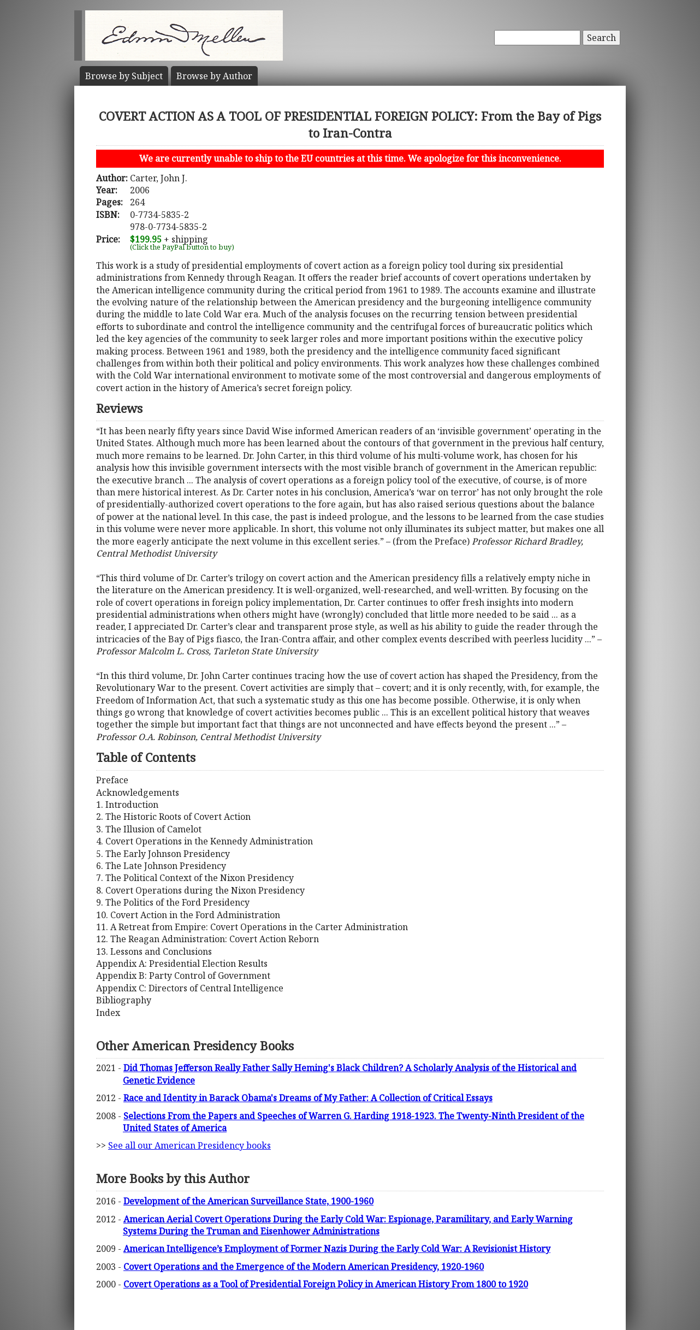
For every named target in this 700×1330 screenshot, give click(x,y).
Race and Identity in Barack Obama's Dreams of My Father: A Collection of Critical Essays (308, 1098)
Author (214, 76)
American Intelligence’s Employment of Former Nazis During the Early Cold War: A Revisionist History (336, 1249)
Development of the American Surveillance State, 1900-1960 (248, 1201)
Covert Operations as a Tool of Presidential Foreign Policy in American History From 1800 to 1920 (325, 1284)
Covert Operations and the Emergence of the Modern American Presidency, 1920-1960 (303, 1267)
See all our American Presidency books (189, 1145)
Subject (124, 76)
